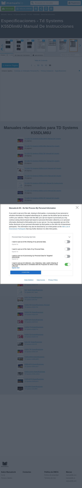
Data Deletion (29, 280)
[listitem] (41, 237)
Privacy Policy (53, 280)
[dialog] (41, 244)
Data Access (41, 280)
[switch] (67, 241)
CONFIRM (26, 272)
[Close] (78, 208)
